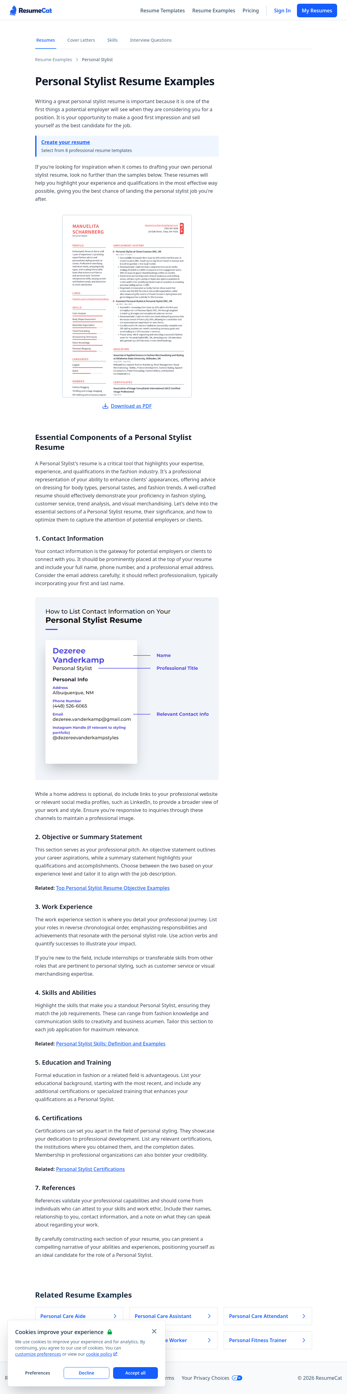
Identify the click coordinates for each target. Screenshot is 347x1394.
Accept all (135, 1373)
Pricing (251, 10)
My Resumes (317, 10)
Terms (167, 1378)
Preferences (37, 1373)
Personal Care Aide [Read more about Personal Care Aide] (79, 1316)
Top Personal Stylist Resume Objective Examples (113, 888)
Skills (112, 40)
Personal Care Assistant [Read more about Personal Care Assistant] (173, 1316)
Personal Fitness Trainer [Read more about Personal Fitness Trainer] (268, 1340)
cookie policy (101, 1354)
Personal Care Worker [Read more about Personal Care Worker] (173, 1340)
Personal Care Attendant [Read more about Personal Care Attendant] (268, 1316)
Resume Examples (213, 10)
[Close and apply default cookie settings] (154, 1331)
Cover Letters (81, 40)
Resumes (45, 40)
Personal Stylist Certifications (90, 1169)
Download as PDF (127, 406)
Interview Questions (151, 40)
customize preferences (38, 1354)
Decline (87, 1373)
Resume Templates (162, 10)
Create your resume (65, 142)
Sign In (282, 10)
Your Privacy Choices (212, 1378)
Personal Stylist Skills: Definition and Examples (111, 1043)
